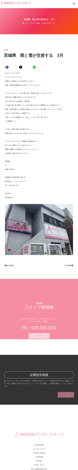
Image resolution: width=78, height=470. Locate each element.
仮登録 (7, 187)
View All (66, 403)
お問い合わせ (10, 195)
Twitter (8, 219)
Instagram (8, 223)
